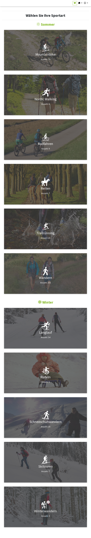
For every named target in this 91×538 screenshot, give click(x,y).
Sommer (45, 24)
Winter (45, 302)
